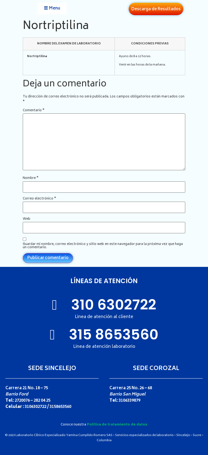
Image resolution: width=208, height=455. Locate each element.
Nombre (30, 178)
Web (26, 219)
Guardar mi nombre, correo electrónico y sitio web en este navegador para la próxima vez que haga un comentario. (103, 246)
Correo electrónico (39, 199)
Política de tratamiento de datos (117, 425)
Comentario (33, 110)
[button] (52, 8)
